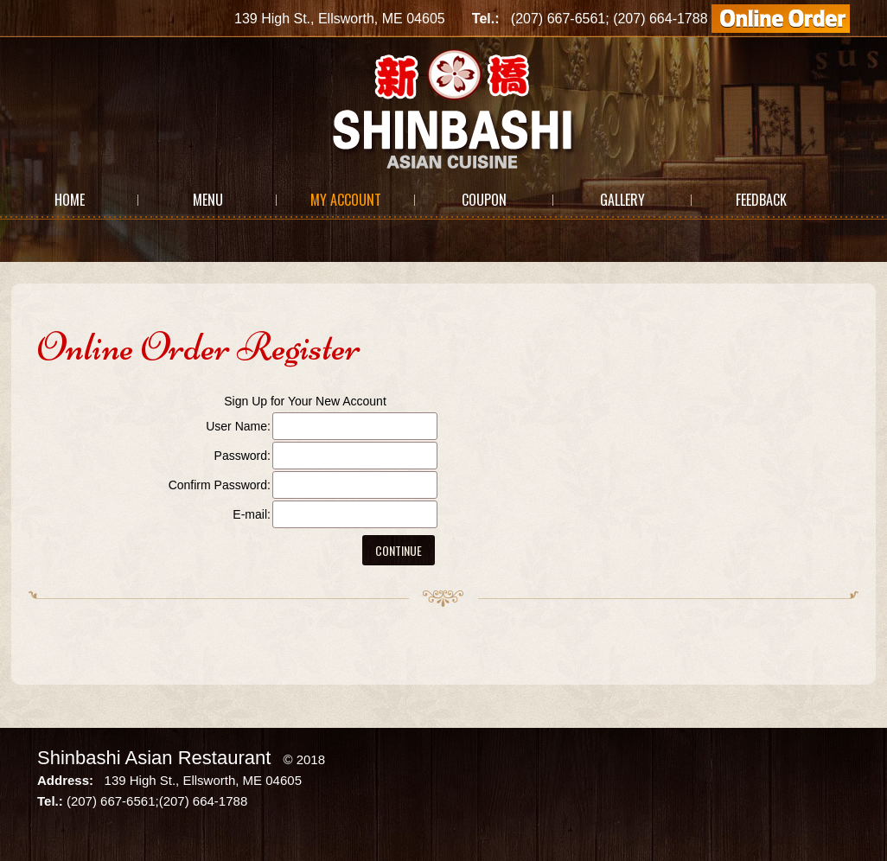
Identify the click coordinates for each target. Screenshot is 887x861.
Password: (242, 455)
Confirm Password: (220, 485)
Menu (208, 199)
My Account (345, 199)
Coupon (484, 199)
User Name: (238, 426)
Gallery (622, 199)
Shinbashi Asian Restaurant (154, 758)
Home (69, 199)
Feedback (761, 199)
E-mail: (252, 514)
